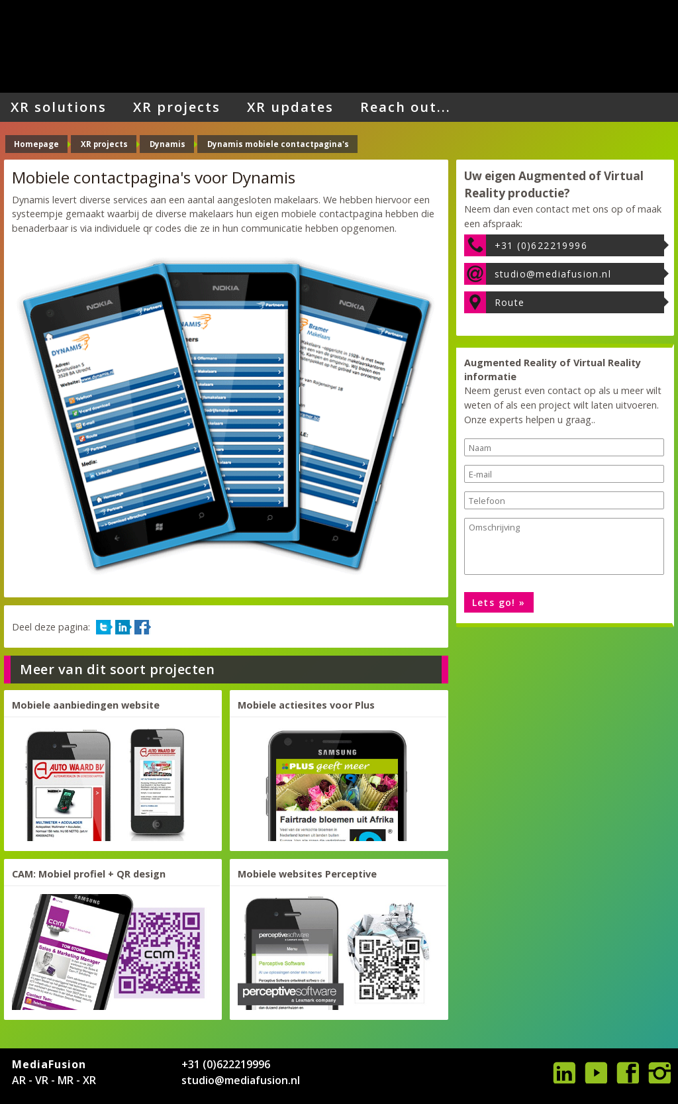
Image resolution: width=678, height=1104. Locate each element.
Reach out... (405, 107)
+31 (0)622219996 (541, 245)
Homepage (36, 144)
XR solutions (59, 107)
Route (510, 302)
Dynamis (167, 144)
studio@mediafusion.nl (553, 274)
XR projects (176, 107)
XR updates (290, 107)
